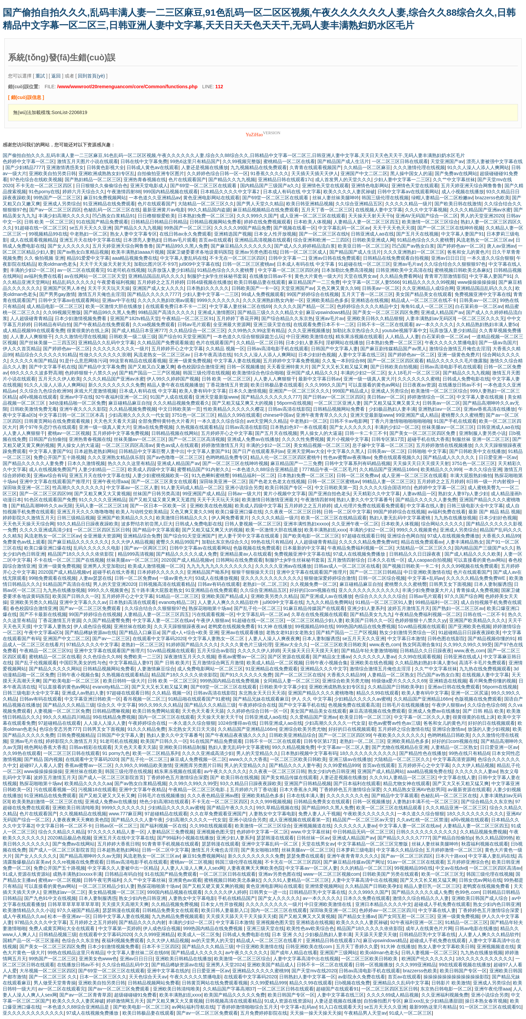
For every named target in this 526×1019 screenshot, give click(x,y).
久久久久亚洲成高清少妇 (45, 529)
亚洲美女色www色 (98, 958)
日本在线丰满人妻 (305, 795)
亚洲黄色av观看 (185, 880)
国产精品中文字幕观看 (156, 529)
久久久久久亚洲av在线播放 (283, 566)
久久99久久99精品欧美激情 (143, 765)
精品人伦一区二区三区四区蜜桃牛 (285, 457)
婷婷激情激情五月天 (222, 445)
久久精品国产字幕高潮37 (229, 988)
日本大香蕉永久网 (298, 789)
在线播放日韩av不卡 (270, 276)
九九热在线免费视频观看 (485, 668)
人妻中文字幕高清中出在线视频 (365, 880)
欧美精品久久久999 (441, 469)
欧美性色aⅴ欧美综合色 (310, 928)
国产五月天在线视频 (417, 234)
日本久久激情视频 (247, 391)
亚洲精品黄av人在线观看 (246, 554)
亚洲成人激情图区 (216, 312)
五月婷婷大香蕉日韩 (118, 844)
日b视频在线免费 (352, 982)
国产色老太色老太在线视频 (277, 481)
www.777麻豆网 (125, 813)
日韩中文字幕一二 (287, 258)
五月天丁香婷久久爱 (357, 946)
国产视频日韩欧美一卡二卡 (410, 566)
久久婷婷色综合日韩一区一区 (217, 173)
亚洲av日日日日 (447, 258)
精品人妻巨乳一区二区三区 (432, 886)
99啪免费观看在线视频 (52, 578)
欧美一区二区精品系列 (156, 753)
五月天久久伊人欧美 (59, 378)
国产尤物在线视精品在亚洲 (400, 747)
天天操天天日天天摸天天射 (421, 463)
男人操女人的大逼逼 (321, 433)
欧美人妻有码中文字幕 (202, 391)
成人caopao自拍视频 (429, 560)
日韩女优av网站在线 (480, 880)
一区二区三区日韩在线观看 (400, 161)
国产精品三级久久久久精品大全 (270, 312)
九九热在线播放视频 (455, 517)
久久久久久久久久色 (347, 795)
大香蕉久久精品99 (501, 536)
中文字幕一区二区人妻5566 (371, 282)
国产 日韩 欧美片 (172, 662)
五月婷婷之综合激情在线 (403, 729)
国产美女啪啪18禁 (260, 850)
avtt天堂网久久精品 (267, 421)
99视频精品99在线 (48, 234)
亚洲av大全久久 (291, 644)
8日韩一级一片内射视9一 (492, 481)
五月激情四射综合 (346, 560)
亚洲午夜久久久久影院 (82, 409)
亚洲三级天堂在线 (272, 324)
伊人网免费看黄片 (230, 517)
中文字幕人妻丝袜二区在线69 (240, 306)
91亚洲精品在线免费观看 (109, 203)
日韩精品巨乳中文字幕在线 (317, 892)
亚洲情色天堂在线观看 (325, 185)
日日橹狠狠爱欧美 (156, 215)
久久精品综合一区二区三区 (197, 330)
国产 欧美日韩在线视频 (234, 777)
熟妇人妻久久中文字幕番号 (364, 499)
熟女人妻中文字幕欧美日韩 (446, 946)
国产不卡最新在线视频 (42, 614)
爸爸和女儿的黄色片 (468, 252)
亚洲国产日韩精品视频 (307, 783)
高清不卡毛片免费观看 (482, 662)
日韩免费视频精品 (76, 735)
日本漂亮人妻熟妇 (142, 240)
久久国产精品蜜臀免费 (106, 620)
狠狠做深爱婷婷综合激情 (330, 578)
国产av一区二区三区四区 (55, 209)
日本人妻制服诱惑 (493, 584)
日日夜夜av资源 (419, 385)
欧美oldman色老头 (57, 264)
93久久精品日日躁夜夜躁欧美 (88, 523)
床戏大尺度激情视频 (95, 391)
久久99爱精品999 (341, 765)
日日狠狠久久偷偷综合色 (101, 185)
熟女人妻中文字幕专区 (133, 234)
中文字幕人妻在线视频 (237, 360)
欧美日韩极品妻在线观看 (259, 282)
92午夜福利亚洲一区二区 (121, 397)
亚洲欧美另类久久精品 (274, 596)
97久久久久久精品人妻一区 (116, 831)
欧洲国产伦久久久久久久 (427, 958)
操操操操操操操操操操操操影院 (456, 976)
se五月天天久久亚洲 (90, 228)
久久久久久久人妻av (374, 656)
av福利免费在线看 (43, 276)
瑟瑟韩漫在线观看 (275, 837)
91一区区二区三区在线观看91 (490, 1007)
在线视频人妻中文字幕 (378, 209)
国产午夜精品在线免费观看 (101, 324)
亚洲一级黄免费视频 (190, 360)
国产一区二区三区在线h (324, 234)
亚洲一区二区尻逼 (469, 693)
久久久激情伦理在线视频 (419, 167)
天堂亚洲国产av (447, 161)
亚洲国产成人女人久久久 (158, 288)
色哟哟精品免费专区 (227, 457)
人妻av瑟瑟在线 (95, 578)
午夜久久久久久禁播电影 (450, 342)
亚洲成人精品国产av (442, 312)
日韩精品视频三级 (57, 934)
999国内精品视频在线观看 (170, 191)
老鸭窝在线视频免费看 (231, 626)
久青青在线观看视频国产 (315, 167)
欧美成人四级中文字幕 (151, 469)
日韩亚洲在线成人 (462, 656)
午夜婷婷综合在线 (257, 705)
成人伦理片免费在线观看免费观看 (369, 505)
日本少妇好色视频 (317, 354)
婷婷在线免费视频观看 (267, 221)
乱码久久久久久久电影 (97, 548)
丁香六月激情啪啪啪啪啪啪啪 (400, 421)
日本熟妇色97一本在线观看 (298, 427)
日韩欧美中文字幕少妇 (282, 687)
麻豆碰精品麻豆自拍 (129, 403)
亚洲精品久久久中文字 (323, 668)
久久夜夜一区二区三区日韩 (293, 511)
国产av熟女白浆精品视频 (83, 252)
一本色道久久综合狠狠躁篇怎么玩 (248, 336)
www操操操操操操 (477, 282)
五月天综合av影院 (216, 650)
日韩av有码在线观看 (219, 584)
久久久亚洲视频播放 (309, 330)
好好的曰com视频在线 (313, 590)
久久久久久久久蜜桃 (419, 378)
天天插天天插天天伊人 (314, 173)
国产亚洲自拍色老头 (329, 493)
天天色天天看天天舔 (115, 421)
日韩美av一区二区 (381, 288)
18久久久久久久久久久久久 (368, 753)
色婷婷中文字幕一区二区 (28, 161)
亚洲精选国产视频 (233, 234)
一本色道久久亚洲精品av (155, 197)
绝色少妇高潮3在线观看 (164, 801)
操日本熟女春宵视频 (486, 1001)
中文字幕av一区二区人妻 (132, 487)
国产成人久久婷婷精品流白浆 (304, 246)
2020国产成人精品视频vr (187, 560)
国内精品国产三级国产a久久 (269, 185)
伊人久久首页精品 (21, 348)
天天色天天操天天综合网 (28, 523)
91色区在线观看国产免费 (50, 499)
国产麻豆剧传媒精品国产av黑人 (393, 348)
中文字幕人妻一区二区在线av (163, 620)
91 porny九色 (116, 753)
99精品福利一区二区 (253, 475)
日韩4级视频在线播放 (209, 282)
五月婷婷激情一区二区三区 (454, 850)
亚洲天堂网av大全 (306, 451)
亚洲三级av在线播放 (350, 759)
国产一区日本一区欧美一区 (159, 505)
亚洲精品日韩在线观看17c (285, 179)
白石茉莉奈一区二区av (479, 306)
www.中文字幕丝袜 (310, 831)
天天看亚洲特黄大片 (288, 366)
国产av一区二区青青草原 (85, 995)
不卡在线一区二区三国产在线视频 (69, 560)
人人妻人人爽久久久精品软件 (229, 602)
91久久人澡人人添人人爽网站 (478, 167)
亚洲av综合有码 (50, 475)
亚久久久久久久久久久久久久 (271, 578)
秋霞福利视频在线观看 (484, 844)
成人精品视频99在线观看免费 (33, 330)
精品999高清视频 (136, 554)
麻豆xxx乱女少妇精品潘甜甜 (433, 1001)
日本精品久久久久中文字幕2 (230, 191)
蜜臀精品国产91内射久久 (203, 469)
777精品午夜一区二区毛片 (329, 469)
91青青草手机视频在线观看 (170, 844)
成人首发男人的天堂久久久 (343, 179)
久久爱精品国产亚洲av (313, 717)
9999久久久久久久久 (218, 300)
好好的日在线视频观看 (491, 723)
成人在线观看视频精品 (33, 240)
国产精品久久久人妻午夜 (295, 765)
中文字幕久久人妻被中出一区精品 (123, 868)
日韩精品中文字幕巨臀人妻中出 (152, 451)
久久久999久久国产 (256, 215)
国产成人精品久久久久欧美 (472, 554)
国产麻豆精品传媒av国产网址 (354, 862)
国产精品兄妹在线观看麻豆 (261, 699)
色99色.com (467, 892)
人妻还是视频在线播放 (204, 167)
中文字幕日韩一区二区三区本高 (72, 415)
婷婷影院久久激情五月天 (28, 517)
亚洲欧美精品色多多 (327, 300)
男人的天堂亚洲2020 (482, 215)
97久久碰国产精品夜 (78, 910)
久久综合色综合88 (486, 705)
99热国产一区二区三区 (57, 197)
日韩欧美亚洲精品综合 (292, 735)
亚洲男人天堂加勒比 (104, 566)
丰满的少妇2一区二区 (32, 270)
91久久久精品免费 (146, 729)
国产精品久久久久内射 (142, 922)
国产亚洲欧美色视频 (469, 626)
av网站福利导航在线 (193, 1007)
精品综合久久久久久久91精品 (46, 354)
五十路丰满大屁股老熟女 (157, 590)
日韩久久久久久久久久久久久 (426, 831)
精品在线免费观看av (422, 542)
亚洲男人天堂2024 (225, 964)
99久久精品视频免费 (293, 747)
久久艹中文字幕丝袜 (454, 179)
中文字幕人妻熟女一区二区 (217, 638)
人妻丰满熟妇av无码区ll (430, 318)
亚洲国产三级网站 (338, 952)
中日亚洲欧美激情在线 (309, 336)
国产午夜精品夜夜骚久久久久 (235, 735)
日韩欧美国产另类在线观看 (390, 874)
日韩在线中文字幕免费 (143, 161)
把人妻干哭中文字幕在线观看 (249, 536)
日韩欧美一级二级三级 (132, 336)
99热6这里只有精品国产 (195, 161)
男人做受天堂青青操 (55, 982)
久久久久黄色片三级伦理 (246, 644)
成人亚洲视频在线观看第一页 (299, 819)
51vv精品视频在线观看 (422, 626)
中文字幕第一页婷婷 (119, 928)
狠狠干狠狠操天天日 (252, 572)
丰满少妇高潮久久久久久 (64, 215)
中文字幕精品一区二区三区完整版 (373, 844)
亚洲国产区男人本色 (64, 288)
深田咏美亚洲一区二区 (222, 481)
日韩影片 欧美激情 (450, 982)
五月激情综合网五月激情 (218, 662)
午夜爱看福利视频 (116, 282)
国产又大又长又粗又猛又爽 (340, 366)
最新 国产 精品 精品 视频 (494, 511)
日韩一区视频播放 (245, 366)
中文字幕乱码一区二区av (344, 228)
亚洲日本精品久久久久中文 (383, 904)
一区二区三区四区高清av (128, 445)
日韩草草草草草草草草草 (73, 904)
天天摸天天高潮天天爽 (125, 904)
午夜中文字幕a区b (43, 632)
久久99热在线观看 (22, 753)
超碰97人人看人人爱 (40, 765)
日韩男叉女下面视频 (450, 584)
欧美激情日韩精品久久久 (182, 517)
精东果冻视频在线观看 (358, 336)
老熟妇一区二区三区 (142, 644)
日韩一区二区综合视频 (381, 578)
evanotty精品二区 (177, 602)
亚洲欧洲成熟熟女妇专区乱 (106, 173)
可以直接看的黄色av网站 (374, 385)
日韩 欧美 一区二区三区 (49, 221)
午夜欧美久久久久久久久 (399, 735)
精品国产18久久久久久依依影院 (81, 554)
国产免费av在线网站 (456, 173)
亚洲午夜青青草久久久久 (322, 415)
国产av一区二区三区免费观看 (90, 608)
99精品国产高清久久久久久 (166, 312)
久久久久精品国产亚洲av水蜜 (480, 209)
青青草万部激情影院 (445, 276)
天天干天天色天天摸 (394, 228)
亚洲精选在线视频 (369, 300)
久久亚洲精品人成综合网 (428, 288)
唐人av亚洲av (501, 246)
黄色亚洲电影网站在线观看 (211, 197)
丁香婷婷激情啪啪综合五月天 (247, 1007)
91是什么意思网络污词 (83, 360)
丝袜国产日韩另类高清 (156, 493)
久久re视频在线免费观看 (77, 862)
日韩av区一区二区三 (116, 825)
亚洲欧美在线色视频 (211, 505)
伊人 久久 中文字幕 (312, 699)
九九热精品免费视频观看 (177, 916)
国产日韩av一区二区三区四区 (333, 397)
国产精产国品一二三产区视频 (149, 372)
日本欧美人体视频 (312, 221)
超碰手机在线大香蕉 (428, 439)
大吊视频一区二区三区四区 (47, 970)
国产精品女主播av (332, 656)
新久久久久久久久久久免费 (116, 385)
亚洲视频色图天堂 (215, 831)
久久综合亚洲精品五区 (358, 203)
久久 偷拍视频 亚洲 (44, 258)
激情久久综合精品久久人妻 (420, 898)
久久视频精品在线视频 (82, 813)
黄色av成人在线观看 (177, 445)
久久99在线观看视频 (419, 656)
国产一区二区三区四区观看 (395, 360)
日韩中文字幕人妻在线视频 (121, 916)
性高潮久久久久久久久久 (78, 487)
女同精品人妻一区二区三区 (291, 680)
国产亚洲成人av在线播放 (326, 596)
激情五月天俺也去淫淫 (101, 294)
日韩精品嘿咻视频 (111, 711)
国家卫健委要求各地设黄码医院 (199, 252)
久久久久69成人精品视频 (393, 995)
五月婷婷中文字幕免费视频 (291, 360)
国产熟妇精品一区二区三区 (93, 179)
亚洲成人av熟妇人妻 (83, 693)
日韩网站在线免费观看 (239, 560)
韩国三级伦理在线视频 (385, 197)
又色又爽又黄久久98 (338, 288)
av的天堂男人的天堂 (212, 940)
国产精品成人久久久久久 (449, 457)
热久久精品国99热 (494, 837)
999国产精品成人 (350, 391)
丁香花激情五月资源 (227, 385)
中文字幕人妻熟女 (52, 626)
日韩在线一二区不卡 (484, 614)
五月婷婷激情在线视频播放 (444, 445)
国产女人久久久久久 (69, 246)
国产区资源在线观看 (289, 656)
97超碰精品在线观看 (59, 723)
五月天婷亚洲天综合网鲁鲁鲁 (471, 185)
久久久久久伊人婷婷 (259, 650)
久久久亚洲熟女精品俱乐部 (116, 457)
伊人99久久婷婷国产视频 (173, 378)
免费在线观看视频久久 (397, 457)
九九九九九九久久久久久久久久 (219, 566)
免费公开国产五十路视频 (59, 457)
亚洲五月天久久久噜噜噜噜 (85, 511)
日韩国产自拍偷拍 (47, 439)
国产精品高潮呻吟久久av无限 (41, 505)
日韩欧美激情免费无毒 (33, 409)
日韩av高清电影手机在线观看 (277, 348)
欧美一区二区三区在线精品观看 (334, 517)
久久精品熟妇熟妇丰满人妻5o (487, 324)
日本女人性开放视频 (275, 234)
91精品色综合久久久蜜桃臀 (425, 240)
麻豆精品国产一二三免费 (314, 282)
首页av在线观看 (215, 240)
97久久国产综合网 (463, 596)
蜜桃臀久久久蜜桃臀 (462, 415)
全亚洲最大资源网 (232, 324)
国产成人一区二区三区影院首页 (111, 777)
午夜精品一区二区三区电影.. (197, 789)
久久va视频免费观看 (154, 324)
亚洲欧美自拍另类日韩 (52, 173)
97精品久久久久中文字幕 (92, 644)
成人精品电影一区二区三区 (55, 306)
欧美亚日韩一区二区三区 (363, 246)
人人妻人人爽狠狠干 (31, 336)
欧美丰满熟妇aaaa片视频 (137, 252)
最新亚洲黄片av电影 (164, 209)
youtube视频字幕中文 (404, 330)
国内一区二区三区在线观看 (166, 717)
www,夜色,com (384, 644)
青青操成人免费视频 (477, 590)
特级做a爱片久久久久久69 (399, 680)
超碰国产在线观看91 (337, 988)
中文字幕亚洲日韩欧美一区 (92, 699)
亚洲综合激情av (448, 729)
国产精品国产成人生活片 (343, 161)
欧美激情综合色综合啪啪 (258, 372)
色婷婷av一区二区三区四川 (387, 910)
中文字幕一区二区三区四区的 (288, 270)
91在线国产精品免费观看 (102, 221)
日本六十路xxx (450, 856)
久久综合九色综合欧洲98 (45, 391)
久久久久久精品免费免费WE (368, 542)
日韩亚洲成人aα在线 (372, 234)
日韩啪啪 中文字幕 (427, 451)
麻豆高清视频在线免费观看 (377, 711)
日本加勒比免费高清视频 (347, 270)
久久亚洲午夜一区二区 (354, 523)
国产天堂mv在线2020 (314, 970)
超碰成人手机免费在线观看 (442, 904)
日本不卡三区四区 (160, 946)
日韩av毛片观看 (179, 240)
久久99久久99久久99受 (467, 644)
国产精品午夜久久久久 (230, 807)
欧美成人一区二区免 (198, 934)
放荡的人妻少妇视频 (489, 729)
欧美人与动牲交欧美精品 (141, 511)
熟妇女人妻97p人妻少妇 (463, 493)
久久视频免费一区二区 (313, 584)
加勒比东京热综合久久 (355, 330)
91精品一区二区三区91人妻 (384, 602)
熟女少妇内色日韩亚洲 (331, 771)
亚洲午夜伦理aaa (110, 481)
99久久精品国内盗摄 (209, 209)
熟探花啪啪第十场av (210, 608)
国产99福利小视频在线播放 (185, 837)
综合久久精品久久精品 (61, 831)
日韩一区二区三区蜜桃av (248, 264)
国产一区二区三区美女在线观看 (164, 481)
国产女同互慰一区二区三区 (406, 916)
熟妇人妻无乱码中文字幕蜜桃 (400, 517)
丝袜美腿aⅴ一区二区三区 (448, 427)
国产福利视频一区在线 (163, 825)
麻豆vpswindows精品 (328, 312)
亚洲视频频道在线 (312, 825)
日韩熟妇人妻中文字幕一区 (307, 976)
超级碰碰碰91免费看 (135, 995)
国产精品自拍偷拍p (452, 837)
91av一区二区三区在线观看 (415, 862)
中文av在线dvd (451, 868)
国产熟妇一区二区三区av (458, 608)
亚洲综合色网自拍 (406, 536)
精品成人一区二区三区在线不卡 (424, 300)
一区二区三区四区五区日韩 (101, 529)
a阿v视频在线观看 (38, 397)
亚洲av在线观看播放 (242, 632)
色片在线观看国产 (187, 179)
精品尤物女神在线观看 (406, 783)
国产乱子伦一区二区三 (257, 608)
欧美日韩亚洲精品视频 (309, 203)
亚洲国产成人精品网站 (380, 771)
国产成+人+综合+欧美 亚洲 (190, 632)
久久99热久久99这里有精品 (256, 330)
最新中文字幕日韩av (319, 378)
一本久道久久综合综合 (220, 421)
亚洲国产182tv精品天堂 (134, 318)
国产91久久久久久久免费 (246, 674)
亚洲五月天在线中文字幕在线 (89, 240)
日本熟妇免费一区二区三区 (206, 215)
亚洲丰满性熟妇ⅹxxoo (306, 523)
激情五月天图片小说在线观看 (87, 161)
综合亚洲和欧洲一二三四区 (321, 240)
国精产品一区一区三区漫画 (31, 940)
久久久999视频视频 (270, 801)
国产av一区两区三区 (145, 548)
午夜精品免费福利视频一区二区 (360, 548)
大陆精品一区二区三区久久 (206, 203)
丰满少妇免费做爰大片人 (428, 590)
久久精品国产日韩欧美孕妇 (396, 687)
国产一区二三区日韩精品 (375, 572)
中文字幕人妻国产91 (462, 234)
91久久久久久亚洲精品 (102, 499)
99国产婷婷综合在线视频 (312, 294)
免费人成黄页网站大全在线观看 (62, 928)
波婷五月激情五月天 (408, 608)
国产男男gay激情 (57, 294)
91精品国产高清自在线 (67, 584)
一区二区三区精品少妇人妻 (314, 620)
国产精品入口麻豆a (139, 632)
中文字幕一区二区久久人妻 (422, 717)
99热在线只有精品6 (271, 542)
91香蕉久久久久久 (269, 173)
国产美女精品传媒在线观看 (289, 777)
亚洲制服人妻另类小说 (482, 433)
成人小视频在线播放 (462, 191)
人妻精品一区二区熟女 (390, 674)
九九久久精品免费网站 (329, 602)
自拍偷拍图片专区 (382, 1001)
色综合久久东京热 (80, 940)
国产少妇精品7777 (24, 167)
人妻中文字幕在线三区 (361, 354)
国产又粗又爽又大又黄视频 (102, 493)
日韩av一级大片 (244, 493)
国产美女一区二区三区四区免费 (385, 312)
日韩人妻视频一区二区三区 (253, 523)
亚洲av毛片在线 (26, 741)
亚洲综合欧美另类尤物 (345, 680)
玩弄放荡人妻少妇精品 (171, 270)
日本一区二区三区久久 (103, 976)
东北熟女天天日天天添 (262, 693)
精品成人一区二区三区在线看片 (269, 940)
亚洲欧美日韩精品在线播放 (183, 958)
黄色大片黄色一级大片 (318, 276)
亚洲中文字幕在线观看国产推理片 (54, 481)
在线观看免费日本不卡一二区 (176, 306)
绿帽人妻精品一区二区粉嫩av (442, 197)
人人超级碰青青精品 (31, 318)
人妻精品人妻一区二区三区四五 (366, 221)
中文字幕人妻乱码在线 (183, 258)
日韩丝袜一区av (313, 837)
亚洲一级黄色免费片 (458, 354)
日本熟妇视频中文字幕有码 (309, 753)
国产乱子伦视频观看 (36, 662)
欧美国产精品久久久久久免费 (234, 995)
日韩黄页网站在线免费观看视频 (57, 421)
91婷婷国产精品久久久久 (192, 644)
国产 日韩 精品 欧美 (483, 711)
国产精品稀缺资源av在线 (91, 632)
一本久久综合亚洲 (483, 469)
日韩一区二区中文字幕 (347, 511)
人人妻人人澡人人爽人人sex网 (192, 868)
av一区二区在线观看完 (81, 270)
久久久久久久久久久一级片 (121, 348)
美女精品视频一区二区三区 (322, 445)
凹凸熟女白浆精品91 (113, 215)
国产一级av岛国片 (498, 342)
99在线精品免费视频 (114, 717)
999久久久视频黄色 (417, 529)
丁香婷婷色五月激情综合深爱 (177, 777)
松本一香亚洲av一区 (69, 916)
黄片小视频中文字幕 (347, 439)
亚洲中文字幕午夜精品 (142, 789)
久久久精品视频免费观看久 (181, 403)
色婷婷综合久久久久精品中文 (367, 306)
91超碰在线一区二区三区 (41, 228)
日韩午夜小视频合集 (326, 662)
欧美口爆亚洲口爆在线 (238, 511)
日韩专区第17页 (388, 439)
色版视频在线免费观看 (256, 548)
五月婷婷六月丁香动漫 (253, 789)
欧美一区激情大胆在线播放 (114, 306)
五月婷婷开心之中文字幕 (177, 348)
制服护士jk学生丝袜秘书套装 (217, 276)
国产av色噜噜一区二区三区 (175, 457)
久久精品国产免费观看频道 (165, 342)
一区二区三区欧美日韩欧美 (338, 644)
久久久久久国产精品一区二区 (303, 306)
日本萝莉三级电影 (355, 850)
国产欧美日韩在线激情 (457, 203)
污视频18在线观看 (97, 789)
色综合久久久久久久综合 (380, 596)
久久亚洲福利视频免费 (444, 995)
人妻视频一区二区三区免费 (62, 711)
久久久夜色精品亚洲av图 (213, 795)
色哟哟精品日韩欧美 (448, 735)
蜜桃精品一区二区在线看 (289, 161)
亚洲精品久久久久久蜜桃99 (260, 970)
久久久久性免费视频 (303, 439)
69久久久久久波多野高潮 (36, 372)
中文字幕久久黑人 (346, 451)
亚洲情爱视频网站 (324, 886)
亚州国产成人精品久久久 (312, 372)
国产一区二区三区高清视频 (196, 439)
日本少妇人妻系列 (304, 342)
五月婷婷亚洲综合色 (468, 862)
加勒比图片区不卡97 (155, 264)
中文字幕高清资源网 (454, 759)
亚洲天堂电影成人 (149, 185)
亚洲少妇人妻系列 (366, 608)
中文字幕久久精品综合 (399, 850)
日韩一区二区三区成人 (303, 252)
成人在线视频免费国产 (52, 469)
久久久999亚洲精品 (154, 934)
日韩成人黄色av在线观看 (152, 167)
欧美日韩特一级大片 (124, 680)
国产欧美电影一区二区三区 (311, 536)
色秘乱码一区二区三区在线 (112, 209)
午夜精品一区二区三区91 (188, 318)
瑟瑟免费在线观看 (305, 856)
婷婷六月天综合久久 (83, 191)
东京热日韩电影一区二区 (446, 988)
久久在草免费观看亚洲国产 (218, 813)
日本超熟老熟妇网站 (95, 451)
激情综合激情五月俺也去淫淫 (459, 348)
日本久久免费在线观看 (366, 898)
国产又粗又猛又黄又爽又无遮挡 (162, 499)
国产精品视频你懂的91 (491, 638)
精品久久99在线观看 (239, 415)
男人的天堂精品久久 (257, 753)
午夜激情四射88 (124, 191)
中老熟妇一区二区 (88, 234)
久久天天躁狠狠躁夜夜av (180, 626)
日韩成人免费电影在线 (465, 378)
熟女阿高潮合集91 (422, 644)
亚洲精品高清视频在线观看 (262, 240)
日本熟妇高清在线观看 (132, 602)
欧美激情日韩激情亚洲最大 (270, 499)
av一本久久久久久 (435, 324)
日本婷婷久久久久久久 (160, 572)
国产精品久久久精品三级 (69, 705)
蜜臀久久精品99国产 (177, 542)
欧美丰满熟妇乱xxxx (325, 529)
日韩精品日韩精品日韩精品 (159, 221)
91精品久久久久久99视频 (428, 282)
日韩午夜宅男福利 (102, 880)
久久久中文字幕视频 (426, 209)
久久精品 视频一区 (225, 348)
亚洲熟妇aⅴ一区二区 (439, 409)
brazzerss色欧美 (492, 197)
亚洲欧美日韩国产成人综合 (480, 898)
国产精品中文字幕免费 (101, 366)
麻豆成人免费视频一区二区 (198, 759)
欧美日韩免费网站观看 (156, 711)
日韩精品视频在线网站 (174, 433)
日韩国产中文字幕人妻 (334, 348)
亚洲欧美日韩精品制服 (182, 747)
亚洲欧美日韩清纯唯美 (75, 807)
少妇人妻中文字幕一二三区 (402, 179)
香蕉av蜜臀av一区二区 (241, 656)
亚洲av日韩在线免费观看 (334, 258)
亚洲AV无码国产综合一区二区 (427, 215)
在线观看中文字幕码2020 (159, 638)
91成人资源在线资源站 (26, 874)
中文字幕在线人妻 (425, 505)
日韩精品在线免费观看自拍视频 (396, 258)
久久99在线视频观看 (211, 825)
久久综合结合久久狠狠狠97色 (455, 264)
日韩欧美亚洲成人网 (373, 240)
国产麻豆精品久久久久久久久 (241, 246)
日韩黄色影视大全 (105, 167)
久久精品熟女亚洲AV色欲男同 (414, 789)
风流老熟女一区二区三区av (484, 240)
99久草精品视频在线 (277, 807)
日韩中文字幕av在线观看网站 (408, 191)
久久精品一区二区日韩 (259, 342)
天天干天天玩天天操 (109, 288)
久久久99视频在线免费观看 (469, 566)
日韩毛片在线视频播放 (405, 705)
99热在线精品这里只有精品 (76, 952)
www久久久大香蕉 (248, 759)
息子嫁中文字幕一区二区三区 (382, 445)
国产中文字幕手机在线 (52, 366)
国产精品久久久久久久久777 (270, 397)
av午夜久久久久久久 (225, 771)
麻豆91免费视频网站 (105, 197)
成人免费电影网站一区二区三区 (210, 668)
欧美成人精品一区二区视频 (275, 662)
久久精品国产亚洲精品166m (388, 469)
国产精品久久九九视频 (231, 179)
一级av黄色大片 (176, 578)
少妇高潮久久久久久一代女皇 (138, 415)
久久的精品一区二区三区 (366, 868)
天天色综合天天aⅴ (148, 976)
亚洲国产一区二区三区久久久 (299, 391)
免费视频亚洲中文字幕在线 (483, 294)
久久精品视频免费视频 (132, 409)
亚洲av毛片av (407, 264)
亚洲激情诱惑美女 (65, 167)
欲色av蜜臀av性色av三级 (394, 723)
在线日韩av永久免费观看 (185, 234)
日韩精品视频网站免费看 (215, 221)
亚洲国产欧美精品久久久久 (125, 517)
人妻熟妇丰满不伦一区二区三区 (425, 801)
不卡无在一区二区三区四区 (44, 185)
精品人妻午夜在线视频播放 (175, 385)
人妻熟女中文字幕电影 (272, 813)
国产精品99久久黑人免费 (182, 246)
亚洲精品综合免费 (142, 536)
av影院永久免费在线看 (361, 976)
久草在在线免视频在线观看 (319, 614)
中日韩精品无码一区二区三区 (363, 831)
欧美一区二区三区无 (442, 874)
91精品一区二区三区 (177, 596)
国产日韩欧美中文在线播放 (477, 451)
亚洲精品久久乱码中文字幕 (106, 342)
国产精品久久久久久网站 (55, 668)
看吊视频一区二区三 (144, 699)
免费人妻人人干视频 (319, 813)
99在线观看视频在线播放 (465, 964)
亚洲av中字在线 (118, 300)
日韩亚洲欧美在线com (309, 946)
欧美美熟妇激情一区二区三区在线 (47, 801)
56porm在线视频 (294, 403)
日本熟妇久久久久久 (208, 288)
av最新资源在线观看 (469, 789)
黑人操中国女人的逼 (411, 173)
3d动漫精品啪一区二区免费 (77, 403)
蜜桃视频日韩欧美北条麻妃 (462, 270)
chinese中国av (278, 415)
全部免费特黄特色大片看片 (166, 421)
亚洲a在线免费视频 (153, 427)
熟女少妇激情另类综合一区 (407, 632)
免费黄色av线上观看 (24, 542)
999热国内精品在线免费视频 (366, 626)
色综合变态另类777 (59, 729)
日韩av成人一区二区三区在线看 (347, 566)
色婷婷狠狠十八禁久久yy (90, 372)
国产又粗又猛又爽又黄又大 (392, 403)
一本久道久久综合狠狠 (490, 258)
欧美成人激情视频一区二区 (156, 566)
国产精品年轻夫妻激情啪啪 (369, 650)
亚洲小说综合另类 (244, 487)
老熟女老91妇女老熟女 (290, 632)
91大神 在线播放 (275, 626)
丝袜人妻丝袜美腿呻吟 (335, 197)
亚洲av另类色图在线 (256, 252)
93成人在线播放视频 (216, 578)
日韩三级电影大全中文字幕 (475, 505)
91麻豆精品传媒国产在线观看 (314, 608)
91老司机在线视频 (126, 270)
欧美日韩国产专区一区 (288, 487)
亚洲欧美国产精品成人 (224, 596)
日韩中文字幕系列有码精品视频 (357, 463)
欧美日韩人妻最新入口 (224, 910)
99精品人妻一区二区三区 (388, 481)
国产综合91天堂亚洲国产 (184, 336)
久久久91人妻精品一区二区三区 (402, 777)
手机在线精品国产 (236, 898)
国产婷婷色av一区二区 (460, 246)
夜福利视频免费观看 (123, 940)
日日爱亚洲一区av (498, 457)
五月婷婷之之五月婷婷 (160, 282)
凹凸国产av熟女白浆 (413, 246)
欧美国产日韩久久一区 (75, 596)
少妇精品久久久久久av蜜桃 (362, 699)
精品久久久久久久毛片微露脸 (456, 360)
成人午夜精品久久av (24, 916)
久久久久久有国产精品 (33, 360)
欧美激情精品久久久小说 (28, 910)
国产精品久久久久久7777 (153, 294)
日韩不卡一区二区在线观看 (385, 324)
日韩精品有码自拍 (52, 324)
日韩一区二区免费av (357, 475)
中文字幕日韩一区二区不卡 (64, 825)
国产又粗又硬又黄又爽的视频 (213, 886)
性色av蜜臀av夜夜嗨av (347, 457)
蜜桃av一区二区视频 (69, 433)
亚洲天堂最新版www (216, 397)
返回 (56, 76)
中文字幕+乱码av (425, 578)
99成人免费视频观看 (262, 294)
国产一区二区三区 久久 (53, 976)
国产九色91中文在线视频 (50, 898)
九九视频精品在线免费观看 (258, 167)
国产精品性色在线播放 (422, 753)
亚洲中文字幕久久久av (83, 602)
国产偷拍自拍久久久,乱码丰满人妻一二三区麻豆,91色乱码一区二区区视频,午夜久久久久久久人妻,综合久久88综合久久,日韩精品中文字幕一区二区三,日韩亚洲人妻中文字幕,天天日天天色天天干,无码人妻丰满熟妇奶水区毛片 (234, 155)
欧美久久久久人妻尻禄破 (349, 191)
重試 (40, 76)
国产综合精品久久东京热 (287, 318)
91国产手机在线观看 (455, 421)
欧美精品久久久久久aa (88, 783)
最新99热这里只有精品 (433, 1007)
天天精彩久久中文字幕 (376, 493)
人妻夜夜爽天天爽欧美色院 (80, 819)
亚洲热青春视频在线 (144, 179)
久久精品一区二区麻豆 (367, 167)
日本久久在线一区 (386, 560)
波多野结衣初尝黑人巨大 (147, 523)
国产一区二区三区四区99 (45, 493)
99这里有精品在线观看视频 (137, 360)
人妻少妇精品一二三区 (101, 469)
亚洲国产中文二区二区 (363, 173)
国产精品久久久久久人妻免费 (34, 463)
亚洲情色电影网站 (370, 185)
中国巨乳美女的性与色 (82, 662)
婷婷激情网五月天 (125, 1001)
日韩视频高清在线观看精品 (167, 584)
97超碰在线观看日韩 (363, 536)
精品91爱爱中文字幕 (88, 258)
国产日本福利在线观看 (356, 783)
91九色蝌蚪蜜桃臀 (211, 475)
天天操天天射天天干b (370, 215)
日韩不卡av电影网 (349, 421)
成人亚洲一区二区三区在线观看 (313, 215)
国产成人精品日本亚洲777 (139, 330)
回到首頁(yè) (91, 76)
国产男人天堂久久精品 (259, 203)
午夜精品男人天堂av (365, 1013)
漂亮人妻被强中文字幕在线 (494, 161)
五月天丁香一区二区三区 (327, 209)
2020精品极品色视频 (69, 837)
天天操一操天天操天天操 (315, 1013)
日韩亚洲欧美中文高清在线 (404, 270)
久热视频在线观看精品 (199, 427)
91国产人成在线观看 (171, 397)
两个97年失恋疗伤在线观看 (47, 427)
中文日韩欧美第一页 (179, 409)
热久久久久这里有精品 (131, 463)
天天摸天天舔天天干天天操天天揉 (241, 916)
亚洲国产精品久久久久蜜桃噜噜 (321, 693)
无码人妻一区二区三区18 (101, 505)
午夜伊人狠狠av (212, 620)
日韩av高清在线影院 (289, 409)
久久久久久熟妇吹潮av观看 (166, 300)
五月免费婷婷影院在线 (263, 1013)
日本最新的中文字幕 (304, 548)
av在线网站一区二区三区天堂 (95, 276)
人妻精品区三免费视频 (170, 831)
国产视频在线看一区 (294, 228)
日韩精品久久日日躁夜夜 (415, 554)
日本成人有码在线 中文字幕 (292, 191)
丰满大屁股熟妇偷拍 (471, 475)
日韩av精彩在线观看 (90, 747)
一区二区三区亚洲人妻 (337, 403)
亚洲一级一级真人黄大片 (369, 378)
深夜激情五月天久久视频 (189, 656)
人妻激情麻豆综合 (156, 668)
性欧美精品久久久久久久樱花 (234, 409)
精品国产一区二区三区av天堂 (363, 819)
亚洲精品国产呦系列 (208, 572)
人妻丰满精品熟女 (464, 542)
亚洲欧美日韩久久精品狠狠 (375, 318)
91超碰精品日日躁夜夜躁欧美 (469, 632)
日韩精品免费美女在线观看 (322, 801)
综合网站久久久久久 (442, 523)
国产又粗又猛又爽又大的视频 (243, 403)
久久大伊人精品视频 (132, 542)
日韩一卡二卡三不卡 (366, 433)
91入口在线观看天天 (340, 1007)
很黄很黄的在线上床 (88, 330)
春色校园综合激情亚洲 (200, 366)
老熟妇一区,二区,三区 (265, 584)
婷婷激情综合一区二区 (430, 397)
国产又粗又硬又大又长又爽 (107, 795)
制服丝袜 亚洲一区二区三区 (481, 439)
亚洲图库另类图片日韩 (197, 765)
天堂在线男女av (360, 276)
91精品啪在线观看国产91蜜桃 (199, 699)
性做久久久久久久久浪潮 (105, 354)
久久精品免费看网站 (401, 276)
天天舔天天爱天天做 (376, 934)
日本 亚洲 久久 (287, 934)
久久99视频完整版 (241, 161)
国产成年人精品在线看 (293, 952)
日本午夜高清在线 (212, 354)
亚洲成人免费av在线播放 (253, 439)
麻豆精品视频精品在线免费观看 (266, 209)
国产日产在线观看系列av (258, 451)
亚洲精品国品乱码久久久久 (156, 276)
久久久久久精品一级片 (408, 203)
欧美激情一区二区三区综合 (430, 221)
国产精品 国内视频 (43, 759)
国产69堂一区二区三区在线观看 (204, 185)
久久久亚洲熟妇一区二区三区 (413, 252)
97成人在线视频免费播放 (453, 536)
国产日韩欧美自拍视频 (393, 366)
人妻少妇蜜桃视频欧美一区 (161, 475)
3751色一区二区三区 (193, 415)
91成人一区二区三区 (410, 1013)
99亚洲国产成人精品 (417, 415)
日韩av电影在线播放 (476, 928)
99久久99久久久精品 (159, 705)
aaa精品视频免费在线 (134, 258)
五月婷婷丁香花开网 (237, 318)
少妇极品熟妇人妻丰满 (392, 409)
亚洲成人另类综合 (62, 203)
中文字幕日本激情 (406, 638)
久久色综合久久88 (102, 656)
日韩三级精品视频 (76, 517)
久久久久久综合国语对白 (385, 487)
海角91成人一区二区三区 (427, 306)
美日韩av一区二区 (386, 397)
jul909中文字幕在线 (199, 264)
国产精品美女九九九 (371, 614)
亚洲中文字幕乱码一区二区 (270, 844)
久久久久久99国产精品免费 (242, 228)
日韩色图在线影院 (446, 638)
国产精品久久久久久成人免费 (186, 554)
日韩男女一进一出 (268, 892)
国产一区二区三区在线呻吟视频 (450, 228)
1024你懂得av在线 (237, 723)
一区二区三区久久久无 (481, 318)
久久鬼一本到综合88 (343, 360)
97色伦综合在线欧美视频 (36, 179)
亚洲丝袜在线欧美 (132, 626)
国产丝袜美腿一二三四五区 (47, 342)
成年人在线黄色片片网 (429, 928)
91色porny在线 (44, 191)
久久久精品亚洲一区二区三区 (456, 807)
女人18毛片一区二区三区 (414, 372)
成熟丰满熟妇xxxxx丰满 (77, 874)
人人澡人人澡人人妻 (105, 723)
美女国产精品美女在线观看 (424, 294)
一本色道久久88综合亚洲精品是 (265, 469)
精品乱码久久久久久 (73, 282)
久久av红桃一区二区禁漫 (423, 819)
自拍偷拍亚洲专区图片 (160, 173)
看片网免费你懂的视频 (492, 680)
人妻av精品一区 (419, 493)
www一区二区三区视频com (331, 874)
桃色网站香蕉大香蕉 (45, 747)
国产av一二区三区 (111, 638)
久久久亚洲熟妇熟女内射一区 (273, 300)
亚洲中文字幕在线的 (168, 970)
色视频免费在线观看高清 (354, 705)
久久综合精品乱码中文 (125, 964)
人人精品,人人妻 (402, 336)
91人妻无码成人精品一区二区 (191, 487)
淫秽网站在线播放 (344, 342)
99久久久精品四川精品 (67, 717)
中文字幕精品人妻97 (130, 662)
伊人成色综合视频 (92, 626)
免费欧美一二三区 (142, 656)
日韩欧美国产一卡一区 (254, 288)
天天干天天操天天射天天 (105, 264)
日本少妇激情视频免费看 (81, 318)
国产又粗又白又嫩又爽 (151, 366)
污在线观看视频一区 (213, 614)
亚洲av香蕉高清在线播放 (490, 409)
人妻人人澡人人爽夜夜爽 (274, 638)
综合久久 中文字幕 (116, 705)
